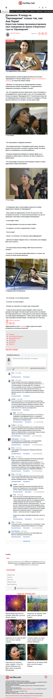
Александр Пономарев (16, 336)
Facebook (22, 326)
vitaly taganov (15, 439)
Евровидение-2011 (15, 338)
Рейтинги (32, 11)
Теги (8, 558)
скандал (11, 334)
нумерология (41, 561)
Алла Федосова (15, 531)
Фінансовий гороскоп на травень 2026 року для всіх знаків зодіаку (15, 615)
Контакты (9, 577)
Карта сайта (10, 579)
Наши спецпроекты (12, 584)
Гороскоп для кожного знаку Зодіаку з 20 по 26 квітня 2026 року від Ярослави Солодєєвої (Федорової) (14, 666)
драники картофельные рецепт (16, 561)
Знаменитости (5, 11)
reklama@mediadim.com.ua (28, 689)
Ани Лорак (12, 340)
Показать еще (26, 541)
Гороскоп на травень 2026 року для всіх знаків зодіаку (36, 615)
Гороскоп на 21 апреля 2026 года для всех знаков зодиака (16, 640)
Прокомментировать (16, 377)
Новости (12, 11)
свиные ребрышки (21, 564)
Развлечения (39, 11)
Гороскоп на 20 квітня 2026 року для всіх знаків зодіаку (37, 664)
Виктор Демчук (15, 33)
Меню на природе (31, 561)
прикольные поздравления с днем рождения (26, 563)
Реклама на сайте (11, 582)
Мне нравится (26, 377)
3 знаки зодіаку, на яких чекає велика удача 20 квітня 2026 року (36, 640)
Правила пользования (10, 695)
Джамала (12, 342)
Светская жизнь (19, 11)
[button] (42, 7)
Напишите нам (10, 575)
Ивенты (27, 11)
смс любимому (34, 564)
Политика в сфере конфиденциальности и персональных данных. (29, 695)
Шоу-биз (11, 344)
